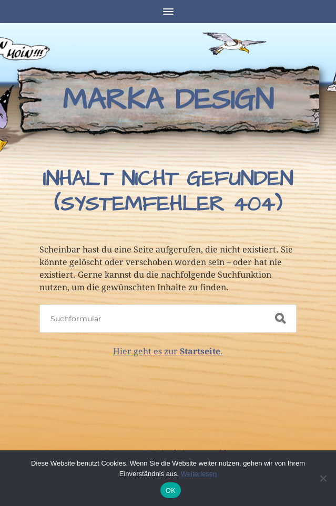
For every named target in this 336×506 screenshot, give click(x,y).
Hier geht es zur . (168, 351)
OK (171, 490)
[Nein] (323, 478)
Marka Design (168, 100)
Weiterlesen (199, 474)
